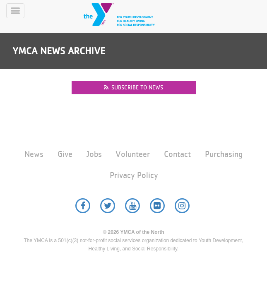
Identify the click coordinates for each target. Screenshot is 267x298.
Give (65, 154)
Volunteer (132, 154)
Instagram (182, 205)
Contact (177, 154)
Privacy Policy (134, 175)
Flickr (157, 205)
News (33, 154)
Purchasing (224, 154)
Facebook (82, 205)
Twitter (107, 205)
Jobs (94, 154)
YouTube (132, 205)
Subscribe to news (133, 87)
